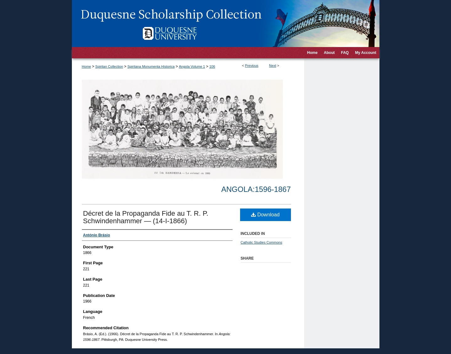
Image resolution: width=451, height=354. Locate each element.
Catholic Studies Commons (261, 242)
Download (265, 214)
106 (212, 66)
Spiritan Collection (109, 66)
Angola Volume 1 (192, 66)
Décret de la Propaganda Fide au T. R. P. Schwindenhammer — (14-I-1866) (145, 217)
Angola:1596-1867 (256, 189)
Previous (252, 65)
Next (272, 65)
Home (86, 66)
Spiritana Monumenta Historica (150, 66)
